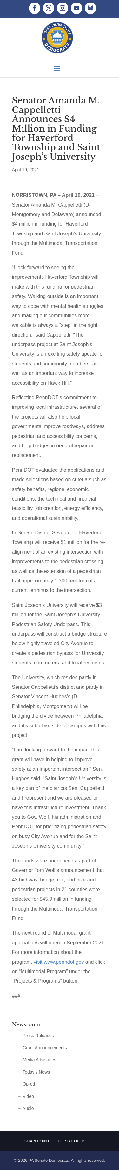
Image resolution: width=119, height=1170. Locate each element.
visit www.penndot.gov (59, 962)
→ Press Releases (35, 1035)
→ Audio (25, 1108)
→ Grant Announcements (42, 1047)
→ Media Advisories (36, 1059)
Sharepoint (37, 1141)
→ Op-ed (26, 1083)
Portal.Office (73, 1141)
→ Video (25, 1096)
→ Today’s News (33, 1071)
